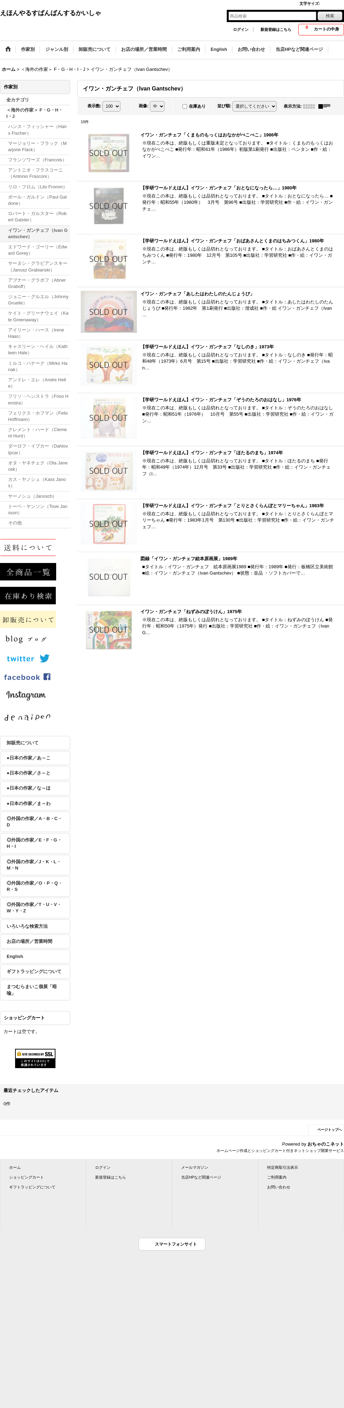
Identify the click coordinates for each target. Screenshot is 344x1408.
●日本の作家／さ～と (29, 773)
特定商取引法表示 (282, 1167)
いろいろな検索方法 (27, 926)
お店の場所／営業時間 (29, 941)
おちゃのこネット (325, 1144)
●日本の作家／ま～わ (29, 803)
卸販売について (23, 742)
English (15, 956)
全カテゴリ (17, 99)
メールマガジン (194, 1167)
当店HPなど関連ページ (201, 1177)
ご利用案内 (276, 1177)
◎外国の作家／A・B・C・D (34, 821)
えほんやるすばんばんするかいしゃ (50, 12)
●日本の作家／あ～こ (29, 757)
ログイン (241, 29)
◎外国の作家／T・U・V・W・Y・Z (34, 907)
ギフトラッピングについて (34, 971)
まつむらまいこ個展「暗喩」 (32, 989)
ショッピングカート (26, 1177)
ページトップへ (329, 1130)
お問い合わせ (278, 1187)
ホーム (15, 1167)
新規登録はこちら (275, 29)
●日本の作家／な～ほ (29, 788)
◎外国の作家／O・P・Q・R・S (34, 886)
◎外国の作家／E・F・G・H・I (34, 843)
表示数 (94, 105)
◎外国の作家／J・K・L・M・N (34, 865)
